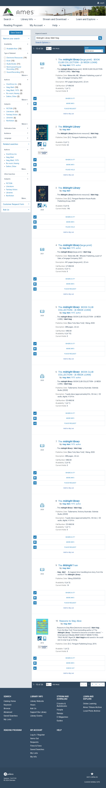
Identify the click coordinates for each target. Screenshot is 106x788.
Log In (102, 3)
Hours (32, 705)
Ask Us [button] (6, 210)
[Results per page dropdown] (48, 48)
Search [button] (8, 25)
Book (9, 61)
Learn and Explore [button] (88, 697)
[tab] (16, 38)
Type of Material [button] (10, 53)
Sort (87, 48)
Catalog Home (10, 701)
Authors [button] (7, 80)
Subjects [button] (7, 104)
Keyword (7, 705)
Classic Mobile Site (92, 782)
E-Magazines (62, 717)
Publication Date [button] (10, 128)
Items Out (34, 738)
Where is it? (54, 98)
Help (59, 730)
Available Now (12, 49)
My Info (33, 757)
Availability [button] (8, 44)
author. (71, 65)
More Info (53, 103)
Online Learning (89, 703)
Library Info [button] (28, 25)
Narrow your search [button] (11, 38)
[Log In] (98, 3)
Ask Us (33, 708)
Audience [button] (7, 133)
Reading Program (13, 730)
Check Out (53, 668)
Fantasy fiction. (12, 115)
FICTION (9, 108)
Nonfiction (10, 121)
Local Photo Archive (91, 711)
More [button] (81, 25)
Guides (60, 720)
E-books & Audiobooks (62, 704)
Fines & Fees (36, 746)
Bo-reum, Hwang (12, 93)
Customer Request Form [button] (13, 204)
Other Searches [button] (9, 174)
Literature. (10, 112)
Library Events (36, 716)
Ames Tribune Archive (92, 707)
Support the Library (38, 712)
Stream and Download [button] (56, 25)
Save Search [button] (16, 32)
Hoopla (60, 710)
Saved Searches (11, 716)
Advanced (8, 712)
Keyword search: (41, 33)
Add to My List (68, 114)
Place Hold (54, 169)
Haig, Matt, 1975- (12, 90)
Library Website (37, 701)
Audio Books (12, 64)
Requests (34, 742)
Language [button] (7, 138)
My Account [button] (36, 730)
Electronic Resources (15, 58)
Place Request (54, 108)
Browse (7, 708)
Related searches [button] (10, 144)
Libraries (9, 118)
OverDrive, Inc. (11, 84)
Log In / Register (37, 735)
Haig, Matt (10, 87)
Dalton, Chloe (11, 96)
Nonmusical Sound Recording (14, 68)
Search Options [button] (42, 42)
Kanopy (60, 713)
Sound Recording (13, 72)
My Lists (7, 719)
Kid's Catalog (92, 776)
